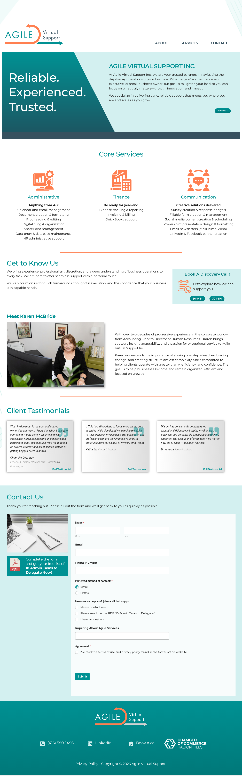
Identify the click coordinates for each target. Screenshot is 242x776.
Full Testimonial (212, 470)
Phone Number (86, 563)
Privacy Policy (86, 764)
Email (80, 545)
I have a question (92, 620)
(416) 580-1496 (61, 743)
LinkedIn (103, 743)
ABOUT (161, 43)
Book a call (146, 743)
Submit (82, 677)
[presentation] (101, 671)
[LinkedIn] (90, 744)
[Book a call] (131, 744)
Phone (84, 593)
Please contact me (93, 608)
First (78, 537)
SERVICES (189, 43)
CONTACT (219, 43)
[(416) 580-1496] (42, 744)
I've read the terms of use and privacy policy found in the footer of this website (133, 652)
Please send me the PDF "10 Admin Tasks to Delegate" (117, 614)
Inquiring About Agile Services (97, 628)
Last (126, 537)
